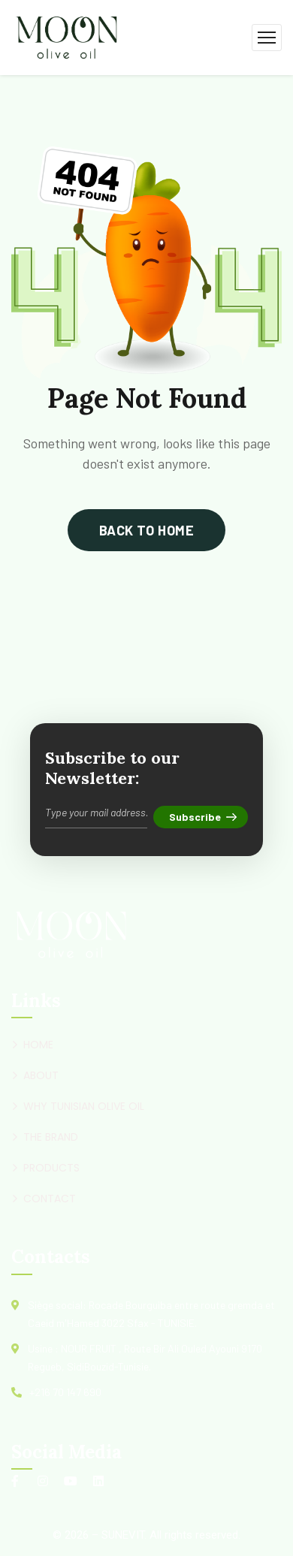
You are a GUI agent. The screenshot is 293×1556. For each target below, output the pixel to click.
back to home (146, 530)
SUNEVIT (122, 1535)
